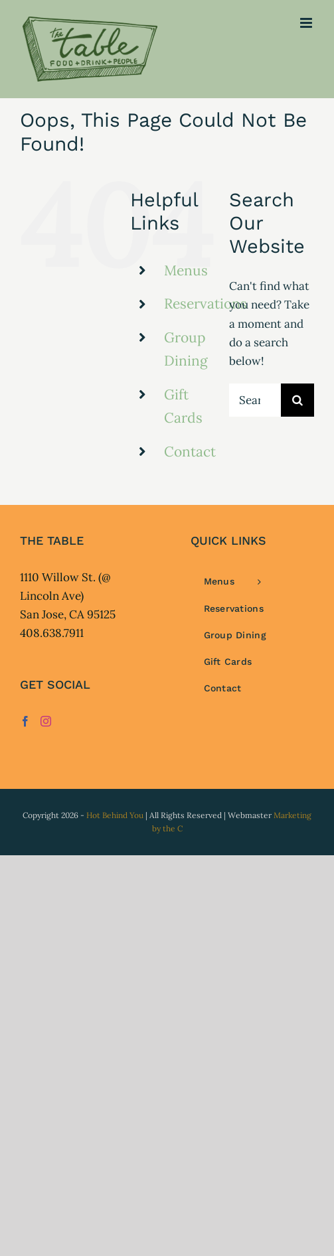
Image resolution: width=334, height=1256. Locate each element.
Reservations (205, 304)
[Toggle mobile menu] (307, 23)
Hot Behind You (114, 815)
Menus (186, 270)
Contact (190, 451)
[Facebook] (25, 721)
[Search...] (255, 400)
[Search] (297, 400)
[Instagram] (46, 721)
